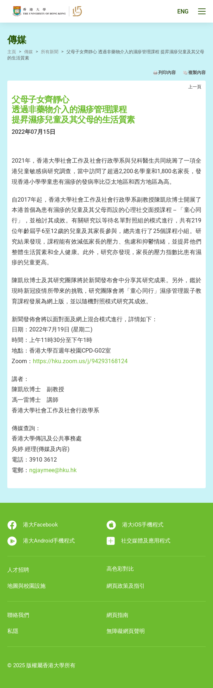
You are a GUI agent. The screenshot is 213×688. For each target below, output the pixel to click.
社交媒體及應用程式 (138, 541)
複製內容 (197, 72)
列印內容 (167, 72)
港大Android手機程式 (41, 541)
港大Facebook (32, 525)
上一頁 (194, 86)
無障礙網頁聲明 (125, 631)
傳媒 (28, 51)
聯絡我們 (18, 615)
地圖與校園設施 (26, 586)
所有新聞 (49, 51)
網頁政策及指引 (125, 586)
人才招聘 (18, 570)
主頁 (11, 51)
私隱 (12, 631)
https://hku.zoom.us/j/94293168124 (80, 361)
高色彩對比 (120, 568)
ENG (183, 11)
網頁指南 (117, 615)
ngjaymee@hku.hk (53, 470)
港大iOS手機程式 (134, 525)
